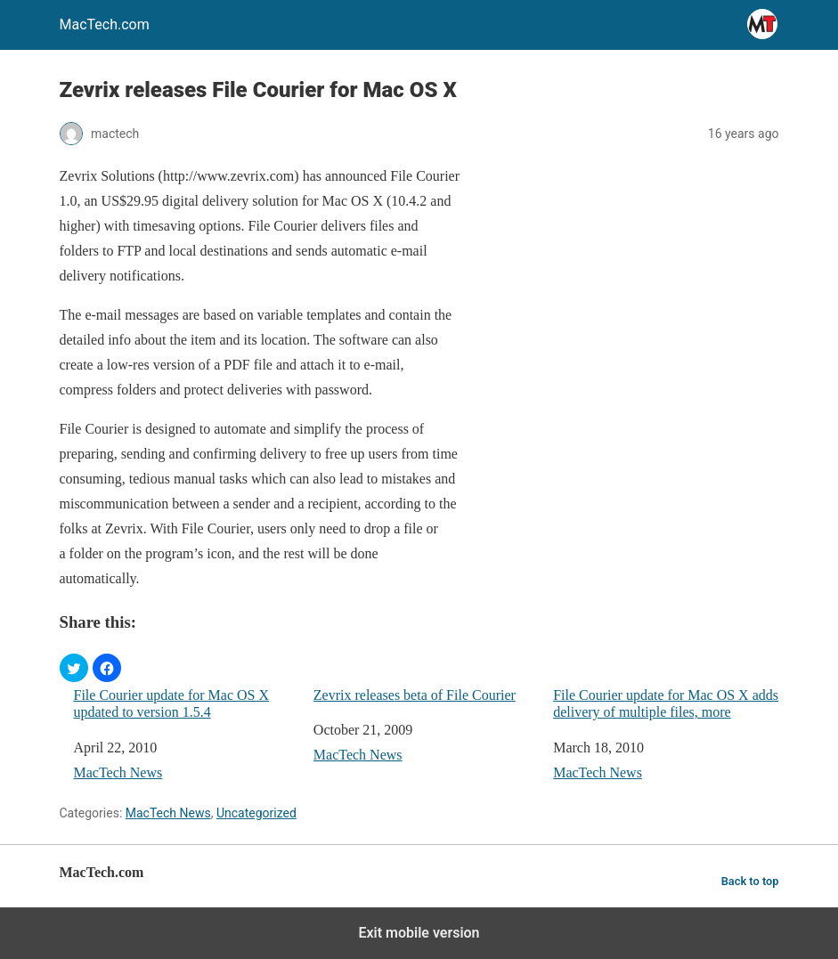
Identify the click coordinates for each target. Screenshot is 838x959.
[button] (74, 668)
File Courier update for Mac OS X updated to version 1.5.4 (172, 703)
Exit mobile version (418, 932)
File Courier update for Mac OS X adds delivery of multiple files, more (665, 703)
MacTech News (118, 772)
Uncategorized (256, 813)
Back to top (750, 881)
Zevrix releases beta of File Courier (414, 695)
